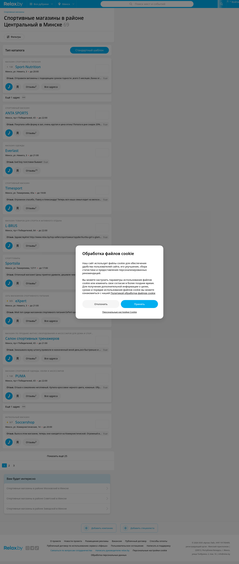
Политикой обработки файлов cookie (133, 293)
